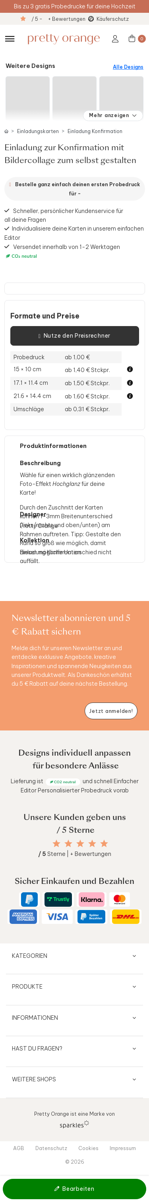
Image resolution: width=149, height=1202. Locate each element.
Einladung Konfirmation (95, 131)
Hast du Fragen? (37, 1048)
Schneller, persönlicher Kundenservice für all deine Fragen (64, 215)
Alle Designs (128, 67)
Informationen (35, 1017)
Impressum (123, 1148)
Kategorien (29, 955)
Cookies (88, 1148)
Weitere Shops (34, 1079)
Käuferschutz (113, 19)
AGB (18, 1148)
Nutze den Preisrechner (74, 336)
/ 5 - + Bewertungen (58, 19)
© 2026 (74, 1161)
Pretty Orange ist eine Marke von (74, 1119)
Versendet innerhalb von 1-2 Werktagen (62, 251)
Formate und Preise (44, 316)
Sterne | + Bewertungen (74, 854)
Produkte (27, 986)
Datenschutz (51, 1148)
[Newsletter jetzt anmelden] (111, 711)
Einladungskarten (38, 131)
